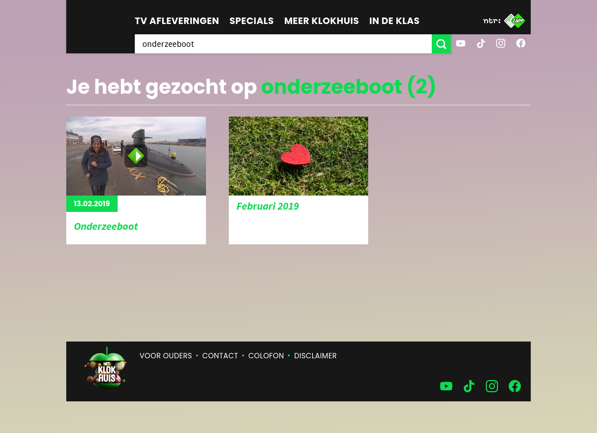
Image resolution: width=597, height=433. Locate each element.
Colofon (266, 356)
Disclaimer (315, 356)
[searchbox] (283, 43)
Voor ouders (166, 356)
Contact (220, 356)
